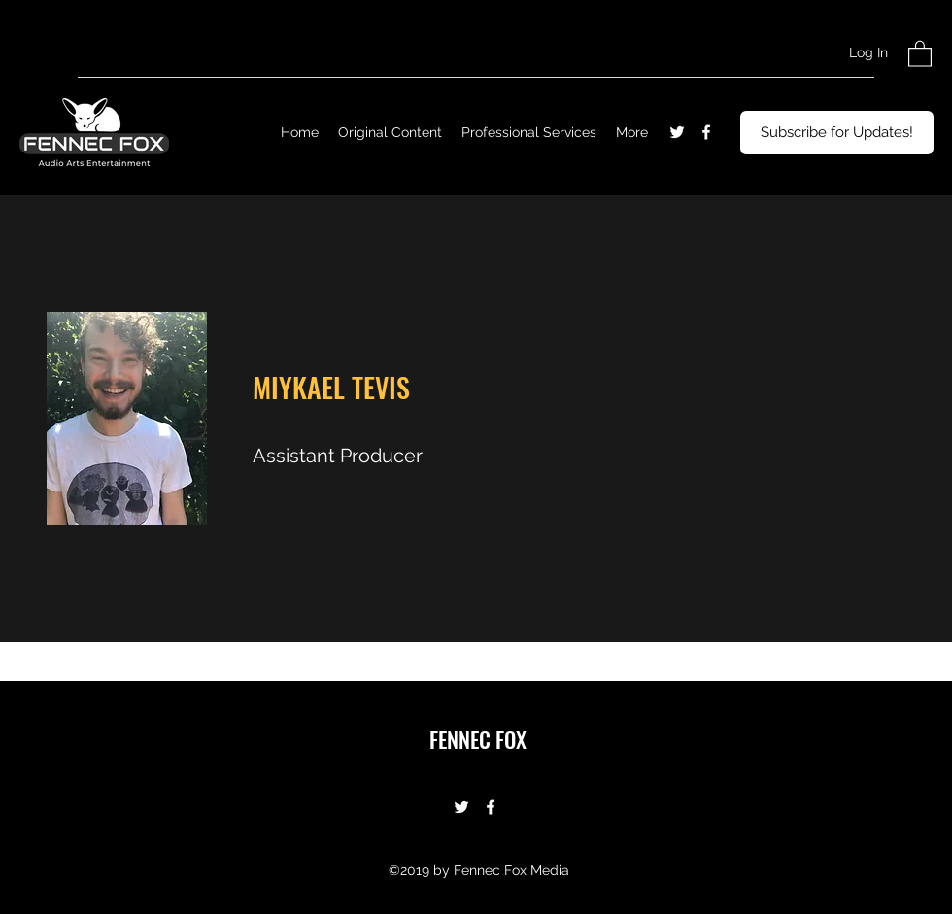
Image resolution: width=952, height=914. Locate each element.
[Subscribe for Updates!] (837, 132)
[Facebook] (706, 132)
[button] (920, 53)
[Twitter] (677, 132)
